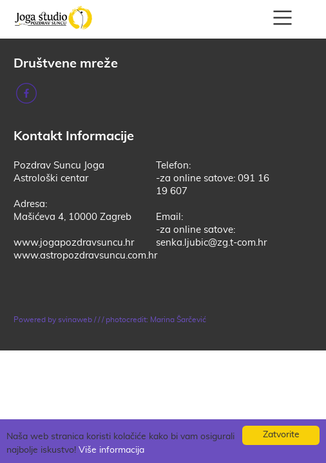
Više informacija (111, 450)
